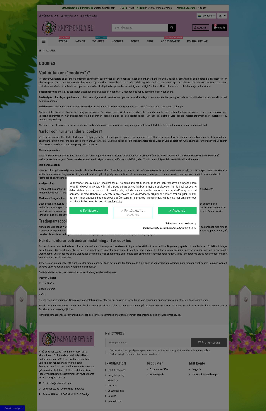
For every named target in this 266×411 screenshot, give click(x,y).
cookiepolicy (115, 201)
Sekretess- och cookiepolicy (181, 223)
